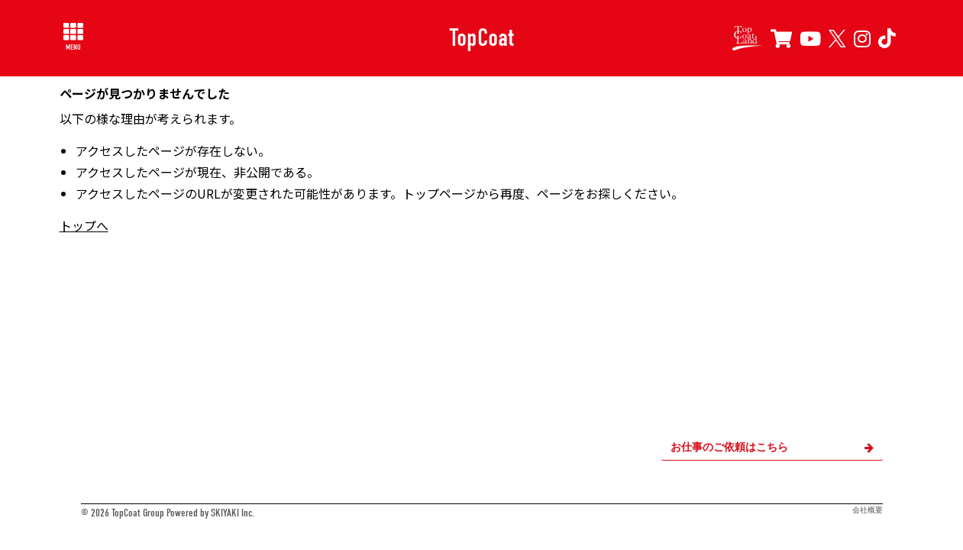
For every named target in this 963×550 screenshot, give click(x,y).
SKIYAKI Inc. (232, 512)
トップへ (84, 225)
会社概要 (867, 510)
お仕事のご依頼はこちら (772, 447)
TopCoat (481, 37)
